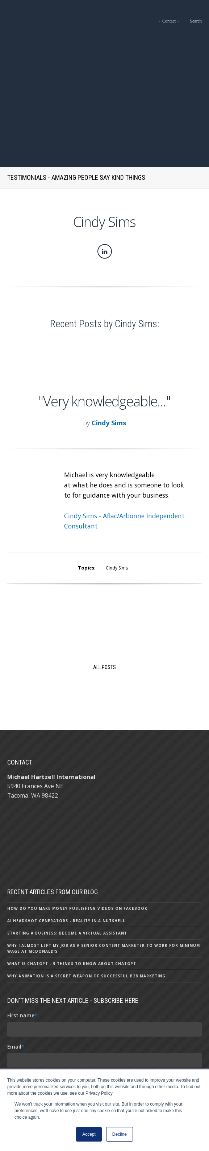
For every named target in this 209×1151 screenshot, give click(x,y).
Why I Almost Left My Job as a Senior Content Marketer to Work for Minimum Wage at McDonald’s (103, 841)
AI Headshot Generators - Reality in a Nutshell (66, 814)
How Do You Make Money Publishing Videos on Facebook (77, 802)
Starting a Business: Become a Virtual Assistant (67, 826)
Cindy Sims (109, 316)
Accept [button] (89, 1134)
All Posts (104, 561)
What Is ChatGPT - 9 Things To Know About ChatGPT (71, 857)
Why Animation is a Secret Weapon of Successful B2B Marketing (86, 869)
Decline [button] (119, 1134)
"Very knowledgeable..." (104, 294)
